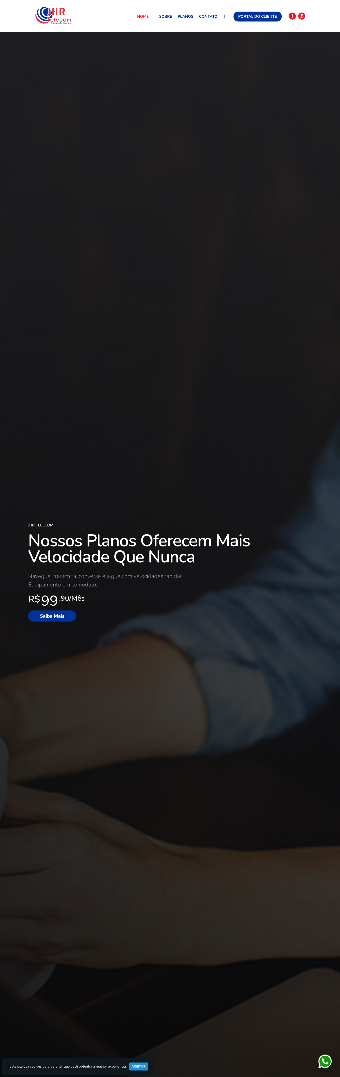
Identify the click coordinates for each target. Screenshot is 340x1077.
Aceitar (139, 1066)
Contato (208, 16)
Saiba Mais (52, 616)
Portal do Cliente (257, 16)
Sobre (165, 16)
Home (143, 16)
